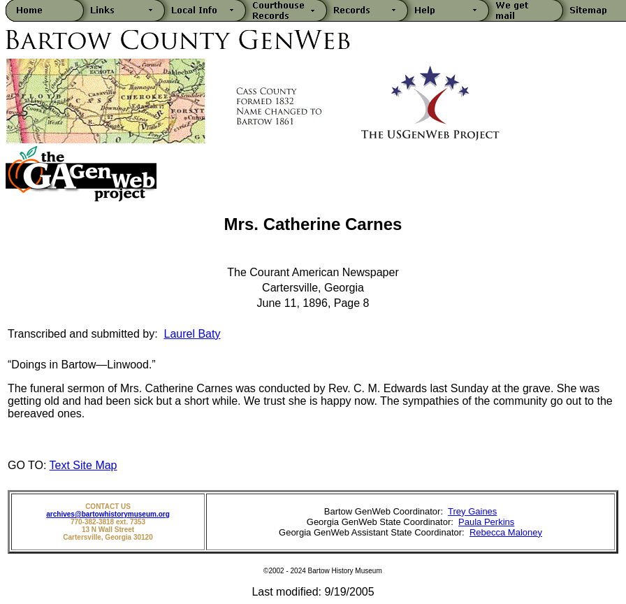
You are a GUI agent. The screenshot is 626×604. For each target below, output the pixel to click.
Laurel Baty (192, 334)
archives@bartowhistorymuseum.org (107, 514)
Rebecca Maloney (506, 532)
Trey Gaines (472, 511)
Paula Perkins (486, 522)
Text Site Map (83, 465)
